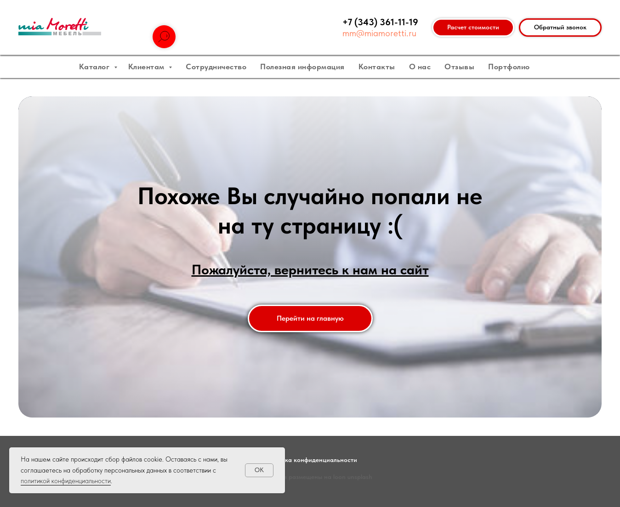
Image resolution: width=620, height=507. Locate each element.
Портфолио (509, 66)
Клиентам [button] (147, 66)
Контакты (376, 66)
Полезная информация (302, 66)
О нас (420, 66)
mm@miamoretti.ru (379, 33)
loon (339, 476)
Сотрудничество (216, 66)
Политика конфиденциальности (310, 459)
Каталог (95, 66)
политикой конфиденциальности (66, 481)
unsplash (359, 476)
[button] (560, 27)
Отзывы (459, 66)
